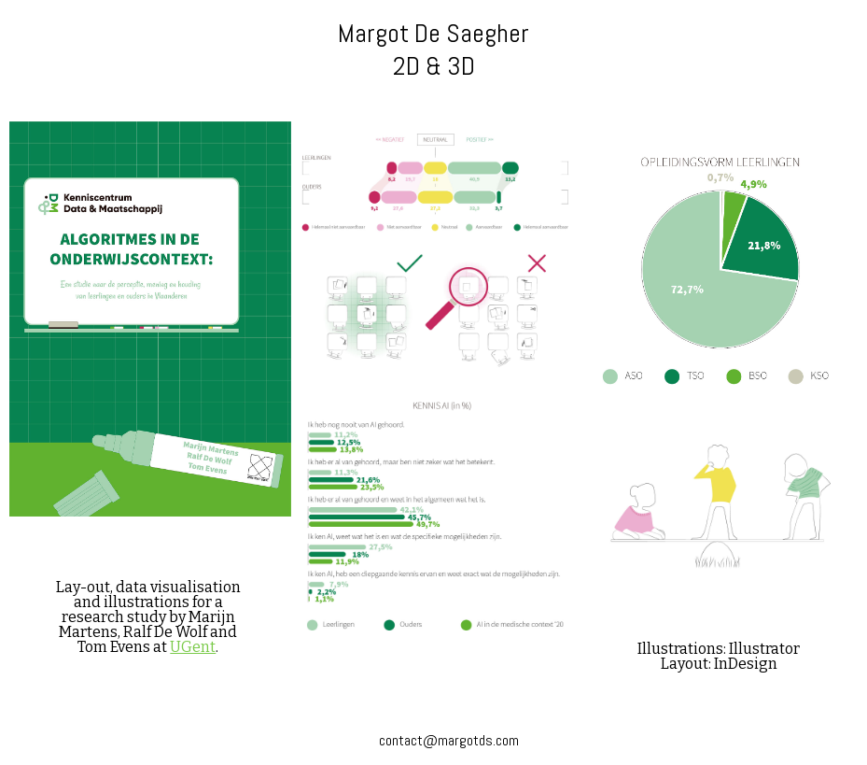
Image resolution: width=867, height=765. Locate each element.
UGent (193, 647)
